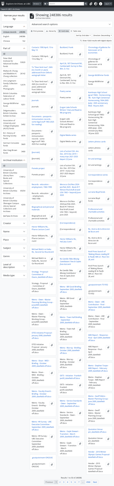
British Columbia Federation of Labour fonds (14, 96)
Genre (6, 256)
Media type (9, 275)
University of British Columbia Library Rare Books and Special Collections (14, 177)
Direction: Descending (101, 35)
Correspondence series (98, 175)
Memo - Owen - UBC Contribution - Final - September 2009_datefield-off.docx (99, 306)
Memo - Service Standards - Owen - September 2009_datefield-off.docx (71, 403)
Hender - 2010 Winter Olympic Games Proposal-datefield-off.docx (99, 454)
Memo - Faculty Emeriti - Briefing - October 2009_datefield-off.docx (42, 394)
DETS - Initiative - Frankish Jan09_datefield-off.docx (70, 376)
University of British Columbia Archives (14, 191)
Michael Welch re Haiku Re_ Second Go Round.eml (43, 250)
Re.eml (70, 261)
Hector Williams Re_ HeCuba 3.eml (68, 240)
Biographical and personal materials (43, 208)
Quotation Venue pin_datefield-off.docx (97, 430)
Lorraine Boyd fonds (96, 192)
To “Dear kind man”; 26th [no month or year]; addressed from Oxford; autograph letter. (42, 71)
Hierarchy (51, 31)
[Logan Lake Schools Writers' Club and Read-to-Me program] (71, 110)
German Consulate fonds (14, 144)
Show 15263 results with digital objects (96, 41)
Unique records (14, 32)
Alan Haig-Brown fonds (14, 151)
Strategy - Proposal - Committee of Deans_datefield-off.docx (42, 274)
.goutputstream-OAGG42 (42, 457)
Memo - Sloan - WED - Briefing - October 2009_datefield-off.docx (41, 363)
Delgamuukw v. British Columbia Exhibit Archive (14, 113)
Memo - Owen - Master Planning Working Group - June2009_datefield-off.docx (42, 303)
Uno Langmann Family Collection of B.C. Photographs (14, 85)
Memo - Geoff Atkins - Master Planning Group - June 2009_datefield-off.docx (98, 400)
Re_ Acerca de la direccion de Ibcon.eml (99, 230)
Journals (35, 100)
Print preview (37, 31)
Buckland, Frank (66, 47)
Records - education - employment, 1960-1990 (42, 185)
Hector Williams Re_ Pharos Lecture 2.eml (41, 228)
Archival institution (12, 160)
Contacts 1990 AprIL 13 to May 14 (42, 48)
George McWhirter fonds (14, 104)
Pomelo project (38, 168)
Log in (107, 4)
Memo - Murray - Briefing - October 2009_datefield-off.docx (71, 350)
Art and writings (95, 159)
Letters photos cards (97, 141)
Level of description (9, 266)
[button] (90, 3)
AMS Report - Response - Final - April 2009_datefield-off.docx (99, 338)
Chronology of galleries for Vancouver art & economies (99, 50)
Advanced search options (45, 24)
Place (6, 239)
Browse (36, 4)
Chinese (14, 41)
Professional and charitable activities (96, 210)
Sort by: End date (82, 35)
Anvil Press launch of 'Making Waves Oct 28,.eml (98, 255)
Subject (7, 247)
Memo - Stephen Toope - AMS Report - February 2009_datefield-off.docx (98, 368)
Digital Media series (68, 135)
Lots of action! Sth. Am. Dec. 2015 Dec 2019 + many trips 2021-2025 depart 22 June (69, 155)
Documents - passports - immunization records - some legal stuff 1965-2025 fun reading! (43, 120)
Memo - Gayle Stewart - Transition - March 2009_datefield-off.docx (69, 434)
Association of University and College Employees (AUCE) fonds (14, 124)
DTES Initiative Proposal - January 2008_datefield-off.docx (42, 335)
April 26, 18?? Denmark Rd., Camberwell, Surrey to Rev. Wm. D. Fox (71, 66)
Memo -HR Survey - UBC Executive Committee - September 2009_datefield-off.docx (43, 425)
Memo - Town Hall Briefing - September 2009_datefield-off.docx (71, 320)
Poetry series (65, 91)
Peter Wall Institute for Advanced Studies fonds (14, 62)
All (4, 53)
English (14, 37)
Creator (7, 223)
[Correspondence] (67, 223)
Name (6, 231)
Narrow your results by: (14, 17)
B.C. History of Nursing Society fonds (14, 136)
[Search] (66, 3)
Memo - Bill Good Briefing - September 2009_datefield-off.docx (71, 289)
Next (95, 482)
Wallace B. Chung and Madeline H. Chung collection (14, 73)
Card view (64, 31)
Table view (76, 31)
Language (8, 26)
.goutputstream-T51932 (98, 284)
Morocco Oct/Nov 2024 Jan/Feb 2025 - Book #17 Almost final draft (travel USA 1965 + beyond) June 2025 (70, 189)
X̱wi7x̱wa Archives (14, 216)
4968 (88, 482)
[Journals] (36, 152)
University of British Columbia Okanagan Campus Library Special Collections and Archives (14, 205)
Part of (6, 48)
